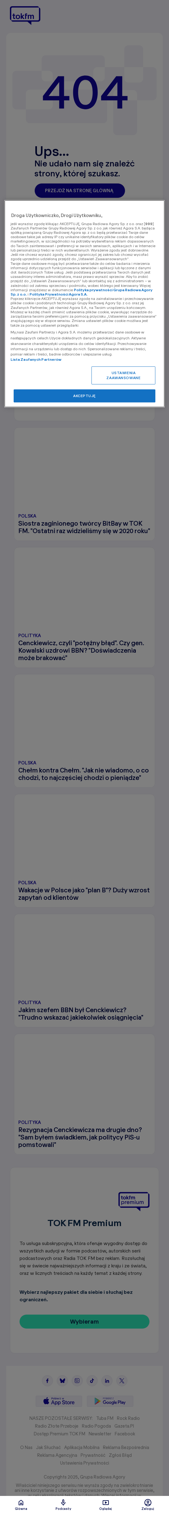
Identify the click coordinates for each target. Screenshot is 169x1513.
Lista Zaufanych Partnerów (36, 360)
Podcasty (63, 1504)
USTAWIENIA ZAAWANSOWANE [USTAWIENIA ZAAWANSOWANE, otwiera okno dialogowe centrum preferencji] (123, 375)
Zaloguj (147, 1504)
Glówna (21, 1504)
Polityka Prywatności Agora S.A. (58, 294)
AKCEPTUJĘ (84, 396)
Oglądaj (105, 1504)
